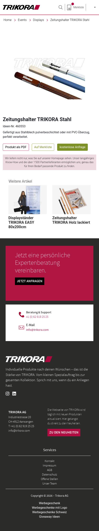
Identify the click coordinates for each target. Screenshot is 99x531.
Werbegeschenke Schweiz (49, 512)
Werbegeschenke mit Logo (49, 507)
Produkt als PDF (16, 147)
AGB (49, 470)
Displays (38, 20)
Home (8, 20)
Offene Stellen (49, 479)
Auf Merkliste (43, 147)
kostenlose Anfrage (72, 147)
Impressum (49, 465)
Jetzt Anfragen (29, 281)
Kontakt (49, 461)
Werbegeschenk (49, 503)
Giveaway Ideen (49, 516)
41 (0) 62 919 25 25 (37, 317)
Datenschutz (49, 474)
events (22, 20)
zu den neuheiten (63, 432)
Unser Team (49, 483)
